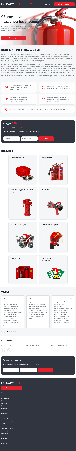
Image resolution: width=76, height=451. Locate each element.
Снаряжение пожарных (7, 428)
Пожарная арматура (6, 426)
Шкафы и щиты (5, 431)
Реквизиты (4, 408)
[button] (4, 332)
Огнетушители (5, 418)
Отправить (45, 138)
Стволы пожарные (6, 423)
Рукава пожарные (6, 416)
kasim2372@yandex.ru (59, 345)
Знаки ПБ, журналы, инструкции (7, 433)
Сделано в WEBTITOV (5, 395)
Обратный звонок (63, 4)
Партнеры (4, 403)
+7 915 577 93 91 (47, 4)
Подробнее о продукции (13, 38)
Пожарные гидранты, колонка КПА (7, 421)
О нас (2, 401)
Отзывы (3, 406)
